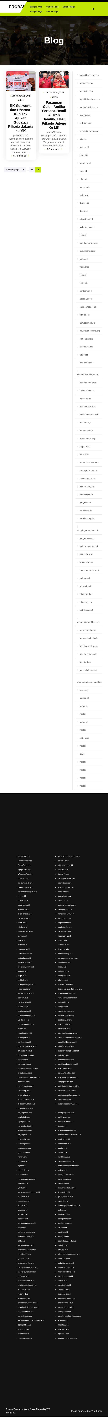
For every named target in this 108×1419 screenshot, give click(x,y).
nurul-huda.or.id (56, 1127)
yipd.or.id (83, 199)
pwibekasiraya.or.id (49, 1079)
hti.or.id (83, 186)
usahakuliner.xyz (86, 410)
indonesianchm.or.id (49, 1093)
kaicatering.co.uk (56, 1087)
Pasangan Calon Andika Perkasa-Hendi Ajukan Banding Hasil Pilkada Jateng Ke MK (54, 115)
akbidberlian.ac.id (49, 1112)
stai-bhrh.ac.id (48, 1083)
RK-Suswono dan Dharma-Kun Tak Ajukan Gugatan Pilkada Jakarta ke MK (21, 118)
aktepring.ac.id (49, 1090)
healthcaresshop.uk (88, 612)
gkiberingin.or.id (86, 260)
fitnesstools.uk (86, 534)
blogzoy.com (85, 166)
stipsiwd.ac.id (55, 1076)
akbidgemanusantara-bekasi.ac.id (50, 1156)
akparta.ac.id (55, 1156)
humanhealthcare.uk (88, 457)
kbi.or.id (83, 213)
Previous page (12, 169)
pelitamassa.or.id (56, 1131)
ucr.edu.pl (84, 655)
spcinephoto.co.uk (87, 327)
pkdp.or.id (84, 192)
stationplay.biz (85, 353)
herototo (83, 662)
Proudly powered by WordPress (86, 1411)
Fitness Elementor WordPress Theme (24, 1409)
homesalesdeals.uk (87, 605)
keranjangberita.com (56, 1119)
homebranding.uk (87, 598)
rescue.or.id (55, 1149)
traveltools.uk (85, 498)
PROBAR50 (19, 7)
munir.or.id (55, 1093)
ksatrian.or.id (48, 1094)
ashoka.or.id (48, 1130)
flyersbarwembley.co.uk (87, 384)
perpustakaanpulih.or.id (56, 1142)
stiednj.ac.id (48, 1086)
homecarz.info (85, 430)
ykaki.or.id (84, 293)
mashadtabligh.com (88, 159)
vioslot (82, 669)
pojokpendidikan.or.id (56, 1130)
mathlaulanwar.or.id (88, 273)
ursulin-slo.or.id (56, 1145)
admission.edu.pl (87, 340)
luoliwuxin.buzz (86, 397)
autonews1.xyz (86, 360)
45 (32, 169)
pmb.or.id (84, 286)
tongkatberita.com (56, 1086)
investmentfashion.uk (88, 548)
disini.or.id (84, 239)
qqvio (82, 702)
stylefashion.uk (86, 581)
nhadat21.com (86, 146)
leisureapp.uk (85, 575)
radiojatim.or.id (56, 1094)
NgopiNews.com (49, 1076)
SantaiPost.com (49, 1075)
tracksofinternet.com (88, 179)
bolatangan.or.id (49, 1101)
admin (21, 100)
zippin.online (85, 444)
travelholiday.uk (86, 504)
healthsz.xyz (85, 424)
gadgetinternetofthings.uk (88, 591)
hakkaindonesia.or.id (56, 1101)
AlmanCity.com (86, 139)
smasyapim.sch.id (49, 1108)
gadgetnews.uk (86, 521)
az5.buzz (83, 367)
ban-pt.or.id (84, 226)
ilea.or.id (83, 306)
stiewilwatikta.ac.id (49, 1087)
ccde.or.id (84, 233)
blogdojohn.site (86, 374)
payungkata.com (49, 1123)
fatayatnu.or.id (85, 253)
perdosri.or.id (85, 313)
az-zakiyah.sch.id (56, 1104)
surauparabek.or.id (56, 1138)
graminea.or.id (48, 1145)
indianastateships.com (56, 1112)
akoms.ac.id (48, 1104)
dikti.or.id (48, 1142)
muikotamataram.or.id (49, 1131)
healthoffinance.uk (87, 618)
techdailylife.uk (86, 484)
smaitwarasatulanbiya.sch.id (57, 1116)
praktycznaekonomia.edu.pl (88, 642)
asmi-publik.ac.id (49, 1157)
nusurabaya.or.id (86, 280)
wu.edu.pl (84, 648)
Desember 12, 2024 (21, 97)
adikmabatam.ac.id (56, 1075)
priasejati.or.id (48, 1148)
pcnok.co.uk (85, 404)
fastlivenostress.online (89, 417)
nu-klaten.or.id (48, 1134)
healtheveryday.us (87, 390)
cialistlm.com (85, 172)
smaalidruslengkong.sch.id (56, 1108)
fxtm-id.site (84, 333)
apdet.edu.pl (85, 625)
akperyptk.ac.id (49, 1116)
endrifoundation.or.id (49, 1149)
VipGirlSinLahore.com (88, 152)
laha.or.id (84, 219)
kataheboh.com (49, 1120)
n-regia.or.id (85, 206)
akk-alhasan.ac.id (49, 1105)
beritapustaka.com (56, 1083)
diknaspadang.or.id (56, 1148)
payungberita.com (49, 1119)
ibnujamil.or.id (56, 1141)
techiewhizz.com (56, 1120)
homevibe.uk (85, 561)
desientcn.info (56, 1090)
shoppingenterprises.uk (87, 514)
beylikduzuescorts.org (88, 347)
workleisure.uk (86, 541)
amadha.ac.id (56, 1157)
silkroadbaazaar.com (56, 1079)
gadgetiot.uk (85, 491)
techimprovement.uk (88, 528)
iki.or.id (83, 266)
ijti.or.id (83, 300)
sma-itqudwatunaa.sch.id (56, 1105)
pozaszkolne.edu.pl (87, 632)
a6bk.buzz (84, 451)
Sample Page (36, 7)
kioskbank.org (85, 320)
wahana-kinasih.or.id (49, 1141)
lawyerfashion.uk (87, 471)
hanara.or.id (48, 1127)
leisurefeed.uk (85, 568)
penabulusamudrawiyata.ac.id (57, 1123)
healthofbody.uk (86, 477)
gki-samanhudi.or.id (56, 1134)
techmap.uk (85, 554)
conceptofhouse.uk (87, 464)
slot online (84, 689)
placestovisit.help (87, 437)
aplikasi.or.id (48, 1138)
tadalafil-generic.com (88, 132)
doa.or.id (83, 246)
